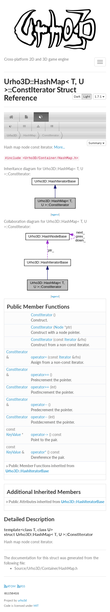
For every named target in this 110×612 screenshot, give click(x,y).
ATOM (9, 586)
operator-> (39, 434)
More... (59, 147)
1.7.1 (99, 96)
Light (86, 96)
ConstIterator (50, 135)
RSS (21, 586)
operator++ (40, 374)
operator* (38, 452)
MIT (36, 605)
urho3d (22, 600)
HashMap (29, 135)
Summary (96, 143)
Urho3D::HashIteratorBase (27, 471)
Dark (77, 96)
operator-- (39, 404)
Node (58, 327)
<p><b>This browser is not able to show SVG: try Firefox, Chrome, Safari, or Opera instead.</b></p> (55, 193)
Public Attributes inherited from (55, 501)
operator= (39, 357)
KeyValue (13, 434)
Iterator (70, 339)
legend (55, 214)
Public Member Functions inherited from (40, 468)
